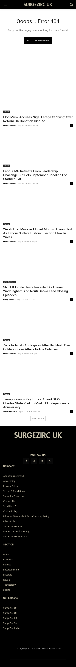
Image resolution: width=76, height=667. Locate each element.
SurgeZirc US (10, 612)
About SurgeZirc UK (14, 475)
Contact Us (9, 501)
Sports (6, 589)
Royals (6, 394)
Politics (6, 112)
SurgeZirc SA (10, 622)
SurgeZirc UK (10, 607)
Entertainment (9, 282)
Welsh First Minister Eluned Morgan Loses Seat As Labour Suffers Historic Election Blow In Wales (37, 233)
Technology (9, 584)
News (6, 554)
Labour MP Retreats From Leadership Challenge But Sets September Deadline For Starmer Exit (35, 175)
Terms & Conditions (14, 491)
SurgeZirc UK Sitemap (15, 536)
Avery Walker (9, 299)
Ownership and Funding (16, 531)
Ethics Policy (10, 521)
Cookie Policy (10, 511)
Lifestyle (7, 574)
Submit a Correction (14, 496)
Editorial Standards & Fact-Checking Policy (26, 516)
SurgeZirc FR (10, 617)
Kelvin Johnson (9, 125)
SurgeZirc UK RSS (12, 526)
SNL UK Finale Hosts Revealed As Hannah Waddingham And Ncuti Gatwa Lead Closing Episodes (35, 291)
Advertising (9, 480)
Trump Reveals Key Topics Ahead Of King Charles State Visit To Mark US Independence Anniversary (36, 403)
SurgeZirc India (11, 628)
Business (8, 559)
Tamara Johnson (10, 411)
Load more (38, 418)
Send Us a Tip (10, 506)
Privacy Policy (10, 485)
